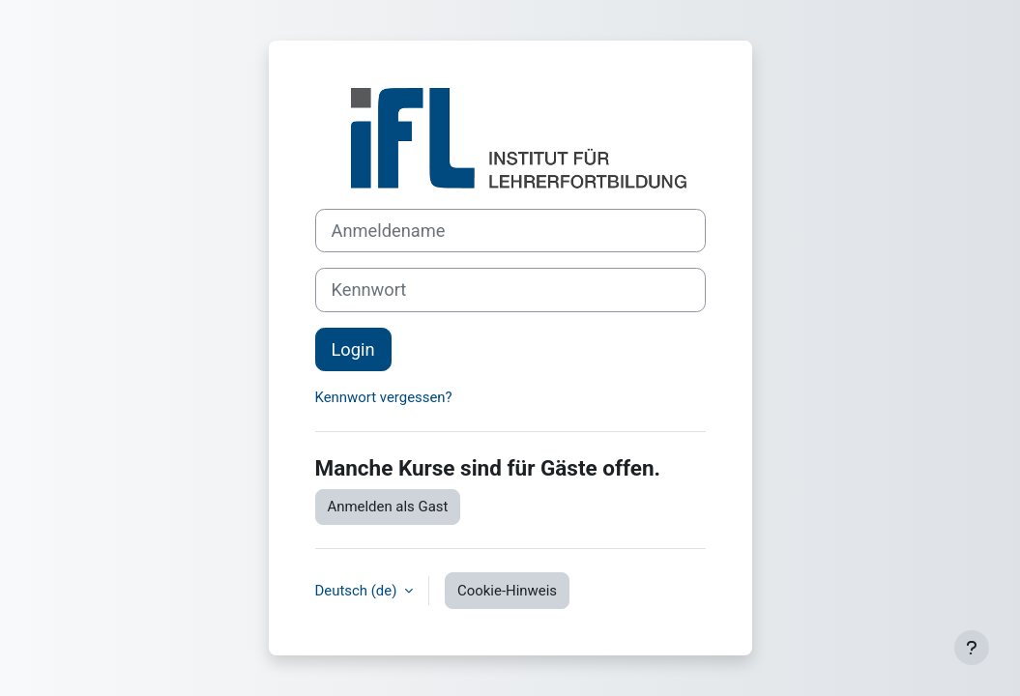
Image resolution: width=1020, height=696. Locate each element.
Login (353, 349)
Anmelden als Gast (388, 506)
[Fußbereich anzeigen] (971, 647)
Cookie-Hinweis (507, 590)
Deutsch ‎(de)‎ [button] (358, 590)
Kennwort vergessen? (383, 397)
